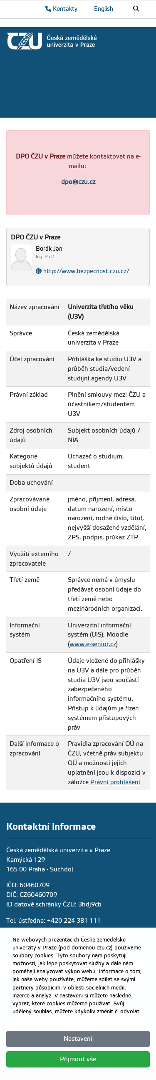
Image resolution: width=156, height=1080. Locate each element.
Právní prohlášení (115, 782)
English (103, 8)
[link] (78, 41)
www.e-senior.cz (92, 644)
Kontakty (61, 8)
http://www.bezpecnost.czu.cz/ (86, 271)
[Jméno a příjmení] (92, 252)
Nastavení (78, 1038)
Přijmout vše (78, 1059)
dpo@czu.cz (78, 182)
